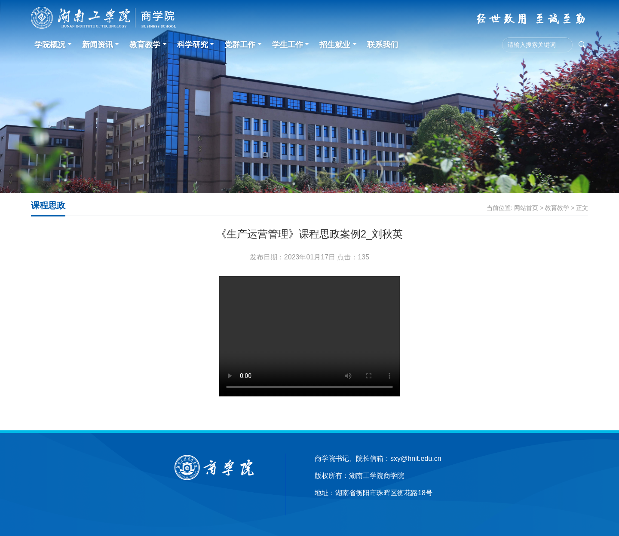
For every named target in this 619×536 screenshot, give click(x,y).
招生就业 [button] (334, 44)
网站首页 (526, 207)
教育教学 (557, 207)
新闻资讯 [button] (97, 44)
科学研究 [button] (192, 44)
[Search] (537, 44)
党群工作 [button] (239, 44)
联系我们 (382, 44)
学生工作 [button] (287, 44)
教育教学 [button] (144, 44)
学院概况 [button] (49, 44)
